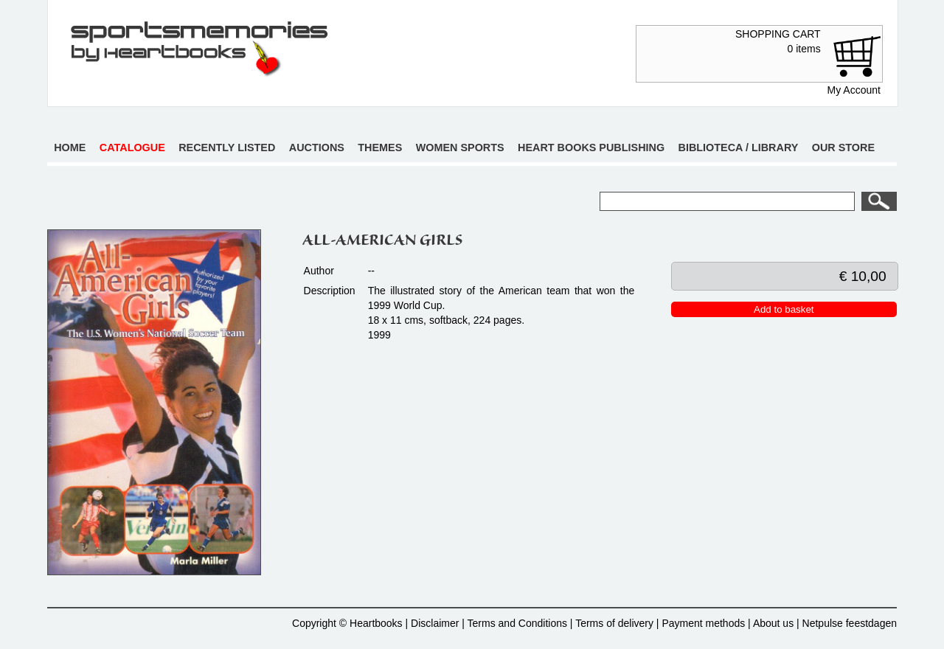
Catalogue (132, 147)
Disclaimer (435, 623)
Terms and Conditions (517, 623)
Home (70, 147)
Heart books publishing (591, 147)
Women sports (460, 147)
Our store (843, 147)
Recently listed (226, 147)
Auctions (316, 147)
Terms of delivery (614, 623)
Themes (380, 147)
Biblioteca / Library (738, 147)
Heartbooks (376, 623)
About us (773, 623)
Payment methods (703, 623)
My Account (854, 90)
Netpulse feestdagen (849, 623)
